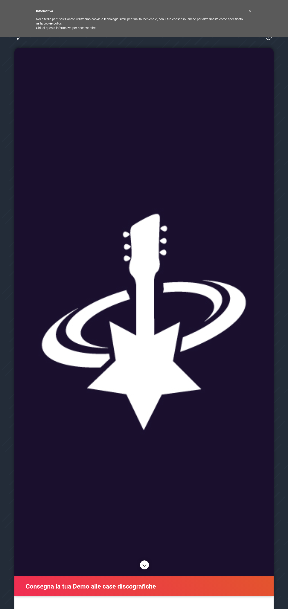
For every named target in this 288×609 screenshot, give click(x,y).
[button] (249, 10)
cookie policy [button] (52, 23)
